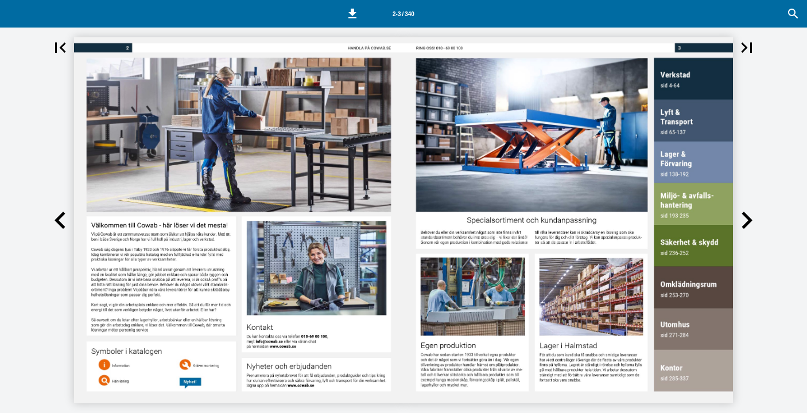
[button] (352, 14)
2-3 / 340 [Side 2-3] (403, 14)
